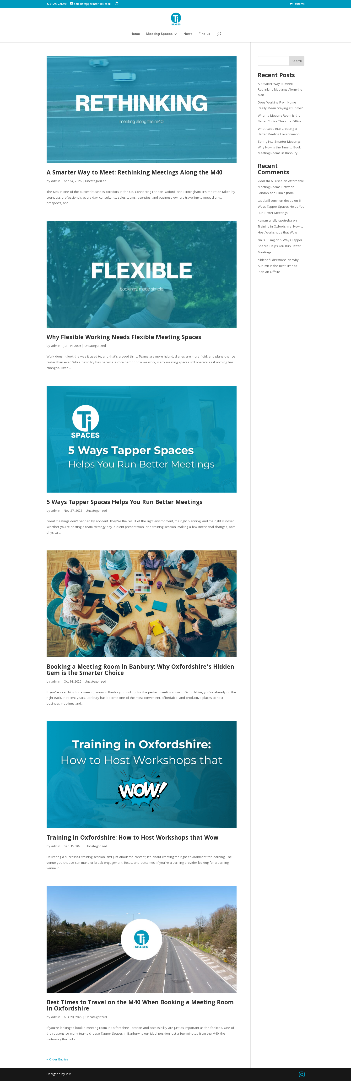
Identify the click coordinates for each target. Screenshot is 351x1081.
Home (135, 34)
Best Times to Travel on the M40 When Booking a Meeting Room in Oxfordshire (140, 1006)
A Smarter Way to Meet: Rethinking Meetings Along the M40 (134, 173)
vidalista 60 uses (270, 181)
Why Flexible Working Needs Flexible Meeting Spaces (124, 338)
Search (297, 61)
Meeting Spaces (159, 34)
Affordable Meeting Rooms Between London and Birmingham (281, 187)
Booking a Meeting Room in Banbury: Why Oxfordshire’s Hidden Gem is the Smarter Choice (140, 671)
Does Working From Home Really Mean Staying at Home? (280, 105)
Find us (204, 34)
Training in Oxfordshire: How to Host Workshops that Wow (132, 838)
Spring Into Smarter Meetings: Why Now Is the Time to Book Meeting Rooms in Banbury (279, 147)
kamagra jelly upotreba (275, 220)
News (188, 34)
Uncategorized (95, 181)
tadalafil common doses (275, 201)
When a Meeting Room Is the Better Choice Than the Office (279, 118)
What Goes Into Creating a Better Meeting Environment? (279, 131)
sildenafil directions (272, 260)
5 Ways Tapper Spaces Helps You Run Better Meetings (124, 503)
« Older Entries (58, 1059)
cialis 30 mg (266, 240)
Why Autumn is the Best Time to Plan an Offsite (278, 266)
